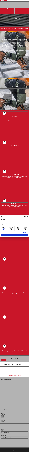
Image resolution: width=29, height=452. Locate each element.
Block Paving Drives (3, 414)
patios (15, 37)
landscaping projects (19, 37)
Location (2, 101)
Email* (2, 97)
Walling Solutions (3, 420)
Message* (2, 103)
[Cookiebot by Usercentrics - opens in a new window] (24, 216)
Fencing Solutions (3, 421)
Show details (24, 232)
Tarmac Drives (2, 415)
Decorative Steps (3, 419)
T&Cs (24, 449)
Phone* (2, 99)
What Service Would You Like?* (5, 92)
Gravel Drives (2, 417)
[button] (3, 360)
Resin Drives (2, 416)
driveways (12, 37)
